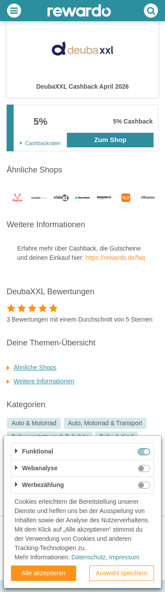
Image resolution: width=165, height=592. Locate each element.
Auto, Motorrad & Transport (105, 423)
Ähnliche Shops (35, 367)
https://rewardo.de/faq (115, 257)
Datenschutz (88, 557)
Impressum (124, 557)
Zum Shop (110, 139)
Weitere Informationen (44, 381)
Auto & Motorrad (33, 423)
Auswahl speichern (121, 573)
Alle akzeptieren (44, 573)
